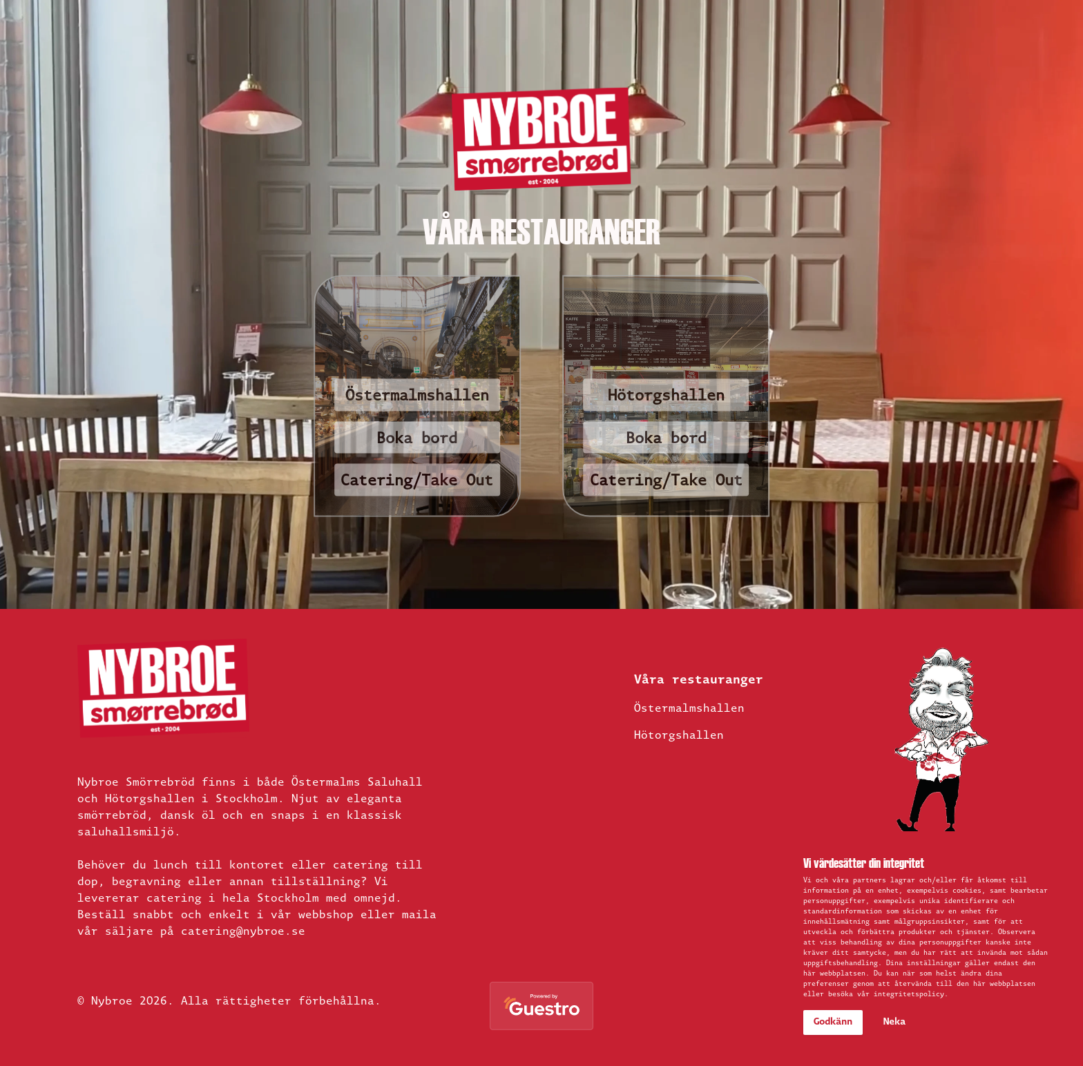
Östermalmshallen (417, 397)
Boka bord (416, 439)
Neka (894, 1022)
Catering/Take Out (417, 482)
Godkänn (833, 1022)
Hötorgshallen (666, 397)
